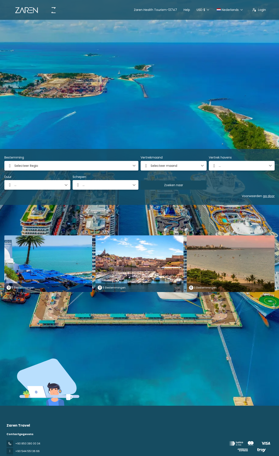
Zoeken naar (173, 185)
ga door (269, 196)
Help (187, 10)
